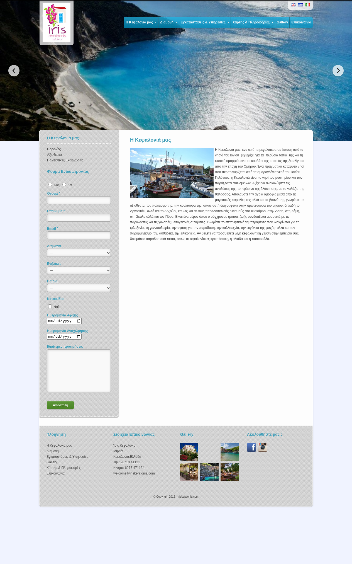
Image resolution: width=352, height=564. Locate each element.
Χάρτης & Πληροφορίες (253, 22)
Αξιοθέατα (54, 155)
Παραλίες (54, 149)
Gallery (282, 22)
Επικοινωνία (301, 22)
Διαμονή (168, 22)
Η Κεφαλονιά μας (141, 22)
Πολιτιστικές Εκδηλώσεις (65, 160)
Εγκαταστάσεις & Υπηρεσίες (205, 22)
